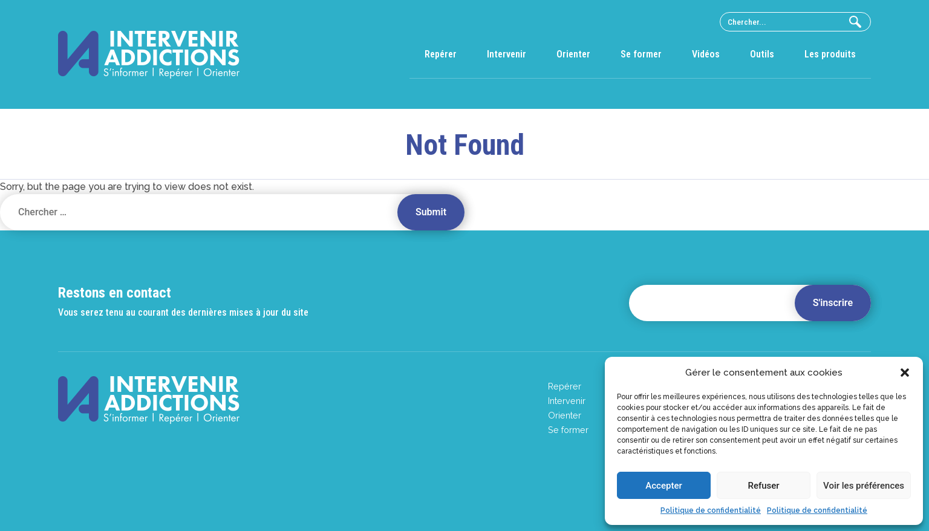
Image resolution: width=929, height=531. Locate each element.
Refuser (763, 485)
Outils (762, 54)
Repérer (441, 54)
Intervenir (506, 54)
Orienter (573, 54)
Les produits (830, 54)
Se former (641, 54)
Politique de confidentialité (710, 510)
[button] (905, 372)
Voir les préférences (863, 485)
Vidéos (706, 54)
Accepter (663, 485)
